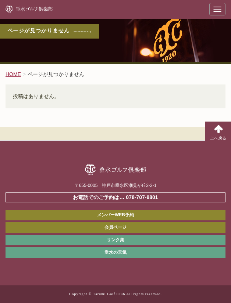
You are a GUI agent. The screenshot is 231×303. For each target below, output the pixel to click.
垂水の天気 (115, 252)
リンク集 (115, 239)
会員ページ (115, 227)
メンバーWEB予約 (115, 214)
